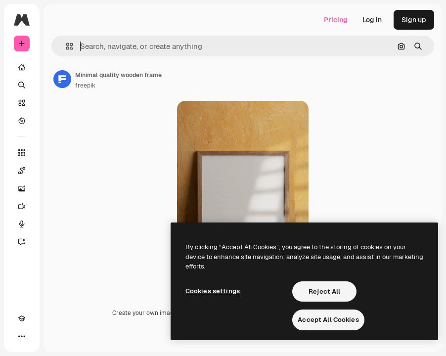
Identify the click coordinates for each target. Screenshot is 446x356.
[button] (65, 46)
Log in (372, 19)
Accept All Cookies (328, 319)
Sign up (413, 19)
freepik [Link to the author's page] (85, 85)
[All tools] (22, 153)
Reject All (324, 291)
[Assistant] (22, 242)
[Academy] (22, 318)
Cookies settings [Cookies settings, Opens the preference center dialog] (212, 291)
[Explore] (22, 121)
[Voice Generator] (22, 224)
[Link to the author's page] (62, 79)
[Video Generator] (22, 206)
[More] (22, 336)
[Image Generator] (22, 188)
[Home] (22, 67)
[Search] (22, 85)
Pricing (336, 19)
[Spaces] (22, 170)
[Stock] (22, 103)
